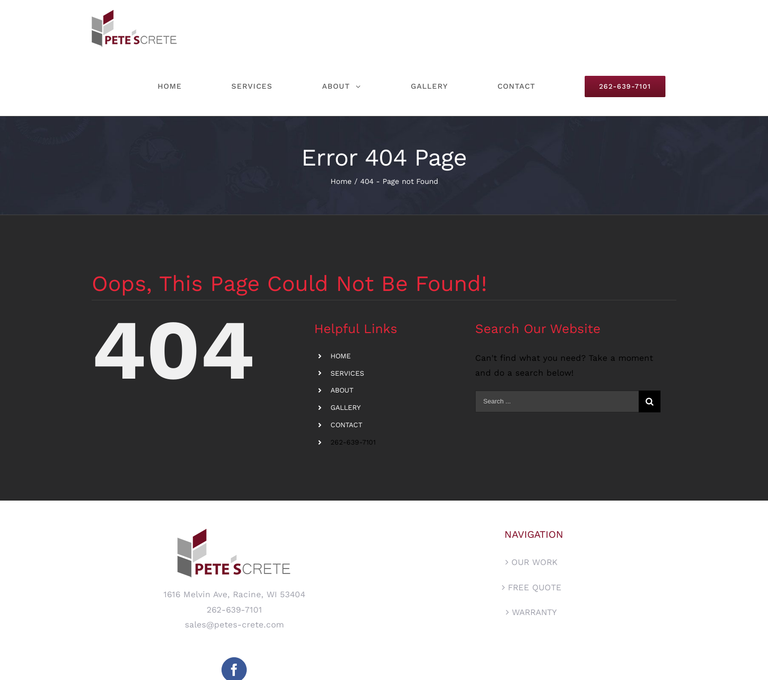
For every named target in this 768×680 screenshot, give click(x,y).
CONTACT (346, 425)
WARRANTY (534, 612)
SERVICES (347, 373)
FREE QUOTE (534, 587)
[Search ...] (556, 401)
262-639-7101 (353, 442)
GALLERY (345, 407)
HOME (340, 356)
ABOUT (341, 390)
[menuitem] (183, 86)
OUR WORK (534, 562)
